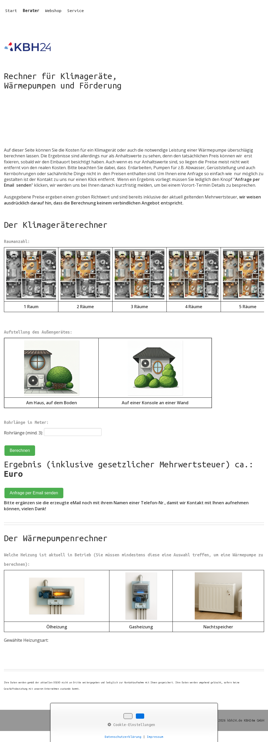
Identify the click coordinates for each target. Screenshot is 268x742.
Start (11, 10)
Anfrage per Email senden (34, 493)
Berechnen (20, 450)
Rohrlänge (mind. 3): (23, 433)
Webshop (53, 10)
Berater (31, 10)
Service (75, 10)
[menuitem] (12, 10)
